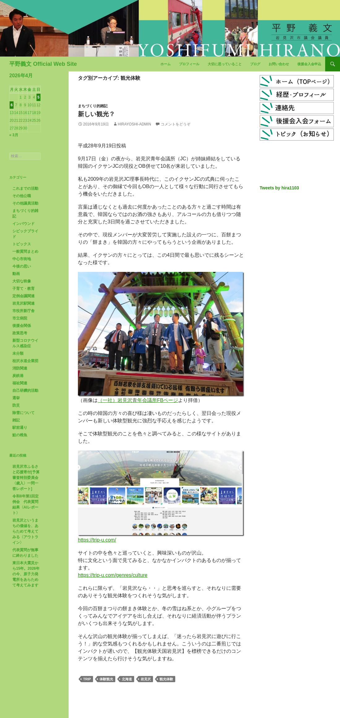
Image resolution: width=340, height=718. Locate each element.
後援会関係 (21, 325)
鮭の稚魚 (19, 435)
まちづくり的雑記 (93, 106)
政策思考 (19, 333)
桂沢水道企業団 (25, 361)
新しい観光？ (96, 114)
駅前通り (19, 427)
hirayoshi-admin (134, 124)
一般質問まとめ (25, 251)
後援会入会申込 (309, 64)
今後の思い (21, 266)
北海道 (127, 679)
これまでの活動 (25, 188)
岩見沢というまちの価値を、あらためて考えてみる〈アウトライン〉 (25, 531)
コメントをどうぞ (175, 124)
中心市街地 (21, 259)
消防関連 (19, 368)
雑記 (16, 420)
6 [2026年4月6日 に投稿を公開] (12, 105)
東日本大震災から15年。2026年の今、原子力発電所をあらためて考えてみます (26, 574)
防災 (16, 405)
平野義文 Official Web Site (43, 64)
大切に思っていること (225, 64)
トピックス (21, 244)
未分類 (17, 353)
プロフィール (189, 64)
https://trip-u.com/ (97, 540)
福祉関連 (19, 383)
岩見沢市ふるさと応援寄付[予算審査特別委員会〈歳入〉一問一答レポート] (26, 477)
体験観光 (106, 679)
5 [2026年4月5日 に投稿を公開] (38, 97)
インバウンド (23, 224)
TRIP (87, 679)
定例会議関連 (23, 296)
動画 (16, 274)
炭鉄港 (17, 376)
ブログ (255, 64)
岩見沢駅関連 (23, 303)
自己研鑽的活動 (25, 390)
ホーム (165, 64)
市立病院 (19, 318)
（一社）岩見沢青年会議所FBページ (138, 400)
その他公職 (21, 196)
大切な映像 (21, 281)
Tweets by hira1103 (279, 187)
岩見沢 (146, 679)
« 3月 (13, 135)
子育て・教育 (23, 288)
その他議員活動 (25, 203)
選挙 (16, 398)
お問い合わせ (279, 64)
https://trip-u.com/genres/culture (112, 575)
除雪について (23, 413)
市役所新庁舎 (23, 311)
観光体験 (166, 679)
